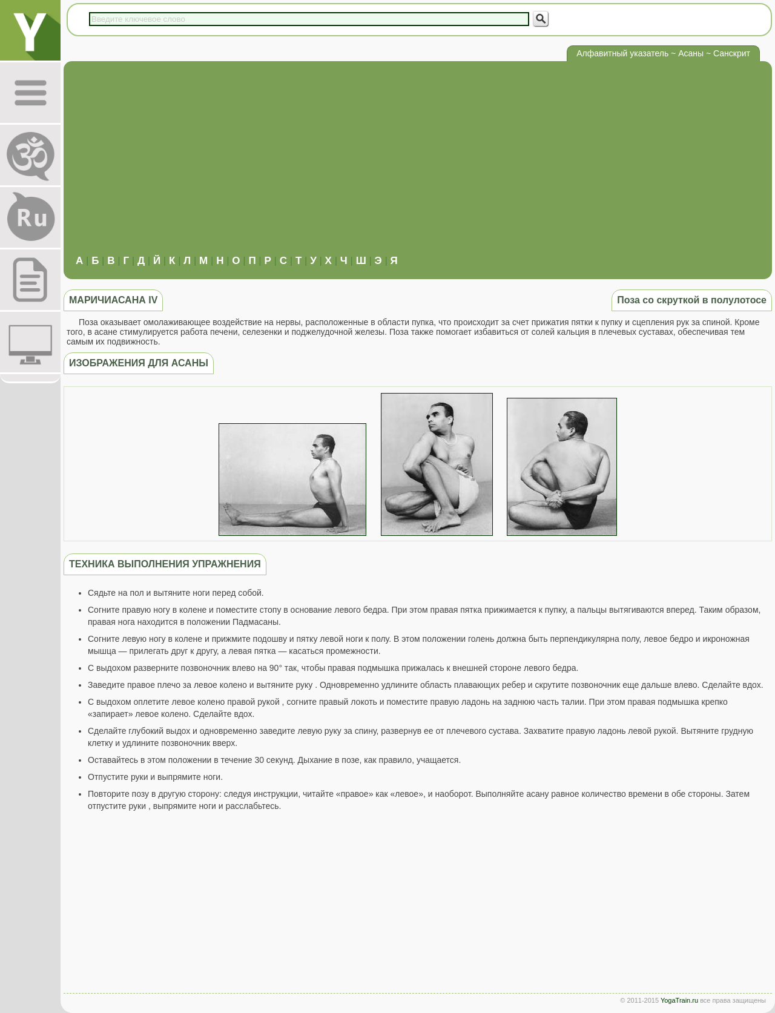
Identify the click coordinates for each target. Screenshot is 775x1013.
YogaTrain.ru (679, 1000)
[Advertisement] (418, 164)
